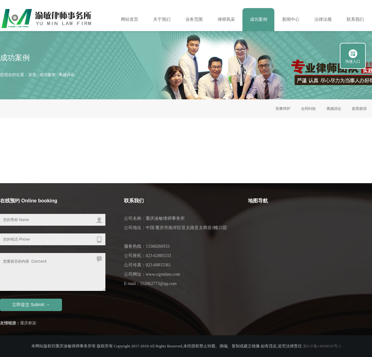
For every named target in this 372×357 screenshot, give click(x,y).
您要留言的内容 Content (52, 272)
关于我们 (161, 19)
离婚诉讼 (67, 74)
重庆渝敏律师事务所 (165, 218)
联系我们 (355, 19)
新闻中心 (290, 19)
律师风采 (226, 19)
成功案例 (258, 19)
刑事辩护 (283, 108)
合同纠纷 (308, 108)
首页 (32, 74)
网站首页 (129, 19)
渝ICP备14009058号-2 (322, 346)
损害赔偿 (359, 108)
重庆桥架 (28, 323)
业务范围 (194, 19)
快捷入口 (352, 61)
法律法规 (323, 19)
